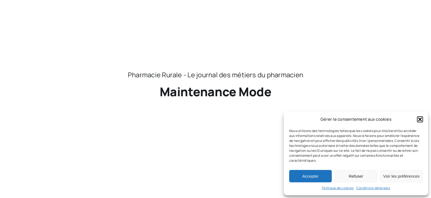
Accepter (310, 176)
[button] (420, 119)
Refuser (356, 176)
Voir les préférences (401, 176)
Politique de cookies (337, 188)
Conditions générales (373, 188)
